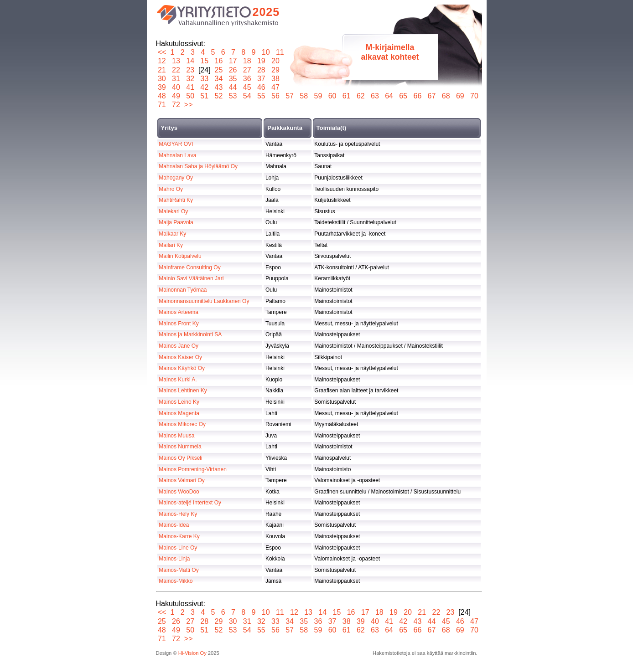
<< (162, 52)
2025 (266, 11)
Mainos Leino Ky (179, 402)
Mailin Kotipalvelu (180, 256)
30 (162, 78)
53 (233, 96)
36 (247, 78)
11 (280, 52)
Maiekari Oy (173, 211)
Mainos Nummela (180, 446)
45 (247, 87)
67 (431, 96)
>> (188, 104)
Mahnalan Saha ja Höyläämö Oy (198, 166)
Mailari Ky (171, 245)
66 (417, 96)
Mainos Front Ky (178, 323)
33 (204, 78)
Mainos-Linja (174, 558)
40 (176, 87)
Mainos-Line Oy (178, 548)
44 (233, 87)
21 (162, 70)
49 (176, 96)
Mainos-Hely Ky (178, 514)
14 (190, 61)
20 (276, 61)
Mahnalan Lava (177, 155)
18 (247, 61)
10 (265, 52)
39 (162, 87)
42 (204, 87)
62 (360, 96)
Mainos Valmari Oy (181, 480)
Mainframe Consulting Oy (189, 267)
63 (375, 96)
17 (233, 61)
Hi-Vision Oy (192, 653)
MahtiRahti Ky (176, 200)
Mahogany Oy (176, 178)
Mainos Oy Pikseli (180, 458)
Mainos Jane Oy (178, 346)
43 (219, 87)
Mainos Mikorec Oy (182, 424)
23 (190, 70)
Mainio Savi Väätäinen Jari (191, 278)
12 (162, 61)
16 (219, 61)
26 (233, 70)
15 (204, 61)
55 (261, 96)
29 (276, 70)
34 (219, 78)
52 (219, 96)
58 (304, 96)
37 (261, 78)
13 (176, 61)
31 (176, 78)
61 (346, 96)
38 (276, 78)
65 (403, 96)
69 (460, 96)
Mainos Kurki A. (178, 379)
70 (474, 96)
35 (233, 78)
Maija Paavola (176, 222)
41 (190, 87)
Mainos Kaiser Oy (180, 357)
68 (446, 96)
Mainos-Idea (174, 525)
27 (247, 70)
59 (318, 96)
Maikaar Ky (172, 234)
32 (190, 78)
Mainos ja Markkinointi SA (190, 334)
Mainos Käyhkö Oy (182, 368)
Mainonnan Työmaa (183, 290)
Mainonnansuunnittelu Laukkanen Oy (204, 301)
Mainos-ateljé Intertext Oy (190, 502)
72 (176, 104)
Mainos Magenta (179, 413)
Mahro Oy (171, 189)
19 (261, 61)
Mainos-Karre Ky (179, 536)
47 (276, 87)
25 (219, 70)
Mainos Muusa (176, 435)
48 (162, 96)
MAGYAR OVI (176, 144)
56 (276, 96)
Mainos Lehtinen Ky (183, 390)
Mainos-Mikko (175, 581)
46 (261, 87)
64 (389, 96)
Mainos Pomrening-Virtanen (193, 469)
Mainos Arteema (178, 312)
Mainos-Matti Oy (178, 570)
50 (190, 96)
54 (247, 96)
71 (162, 104)
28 (261, 70)
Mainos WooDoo (179, 491)
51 (204, 96)
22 (176, 70)
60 (332, 96)
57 (290, 96)
